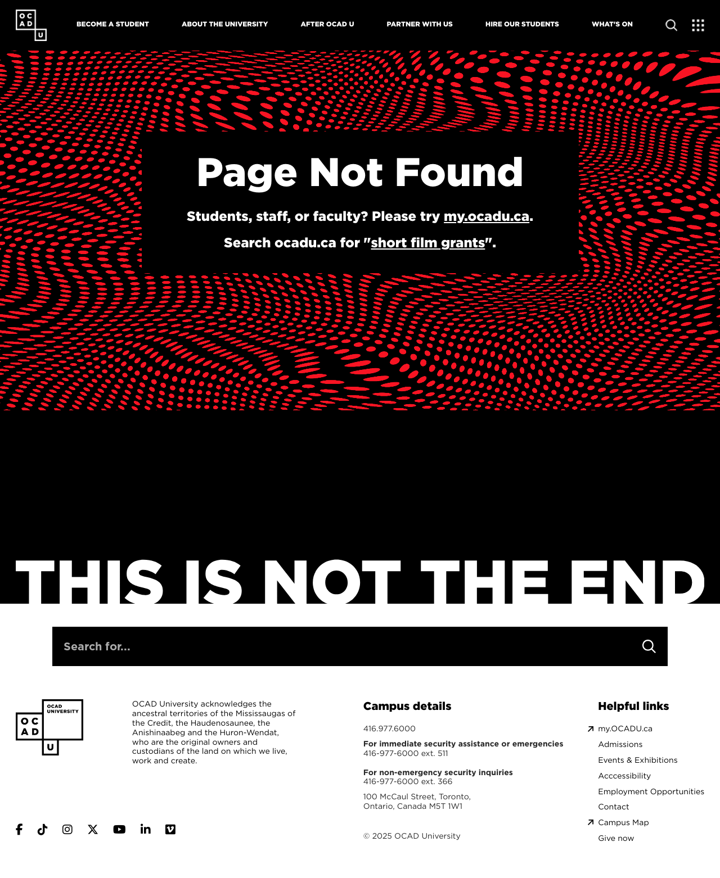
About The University (225, 24)
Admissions (620, 744)
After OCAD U (327, 24)
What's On (612, 24)
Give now (616, 838)
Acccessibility (624, 776)
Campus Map (623, 822)
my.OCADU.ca (625, 729)
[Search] (649, 646)
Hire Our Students (522, 24)
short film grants (428, 242)
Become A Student (112, 24)
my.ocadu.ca (486, 215)
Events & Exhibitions (637, 760)
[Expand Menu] (698, 25)
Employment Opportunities (651, 791)
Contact (613, 807)
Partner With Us (420, 24)
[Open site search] (671, 25)
